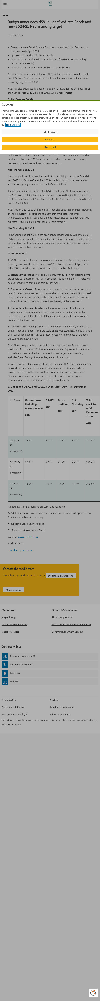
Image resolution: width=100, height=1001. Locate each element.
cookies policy (13, 125)
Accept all (50, 147)
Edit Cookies (50, 131)
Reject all (50, 139)
